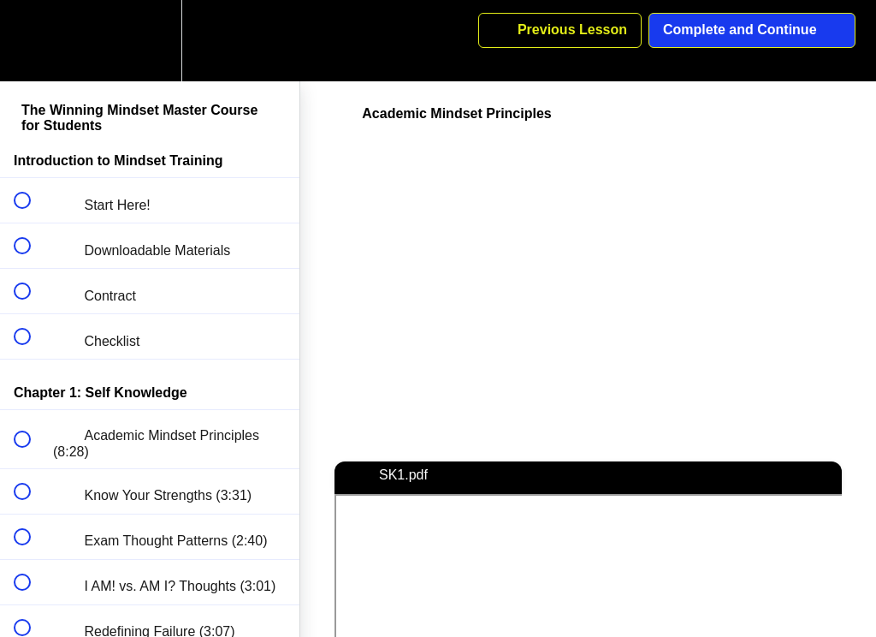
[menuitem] (149, 40)
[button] (31, 40)
